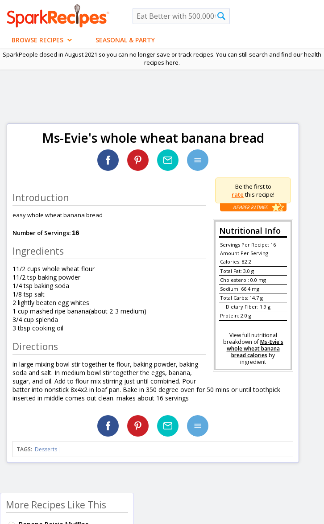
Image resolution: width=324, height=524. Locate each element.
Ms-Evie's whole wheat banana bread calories (255, 348)
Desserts (46, 449)
